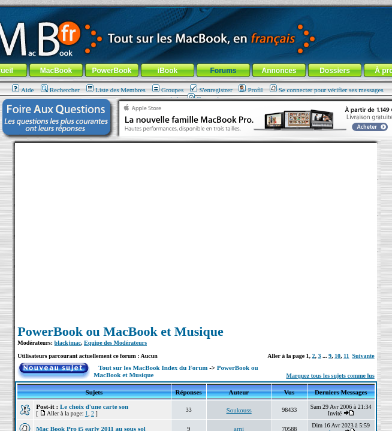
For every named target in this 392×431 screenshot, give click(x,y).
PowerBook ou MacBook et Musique (120, 331)
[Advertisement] (196, 227)
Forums (223, 70)
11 (346, 356)
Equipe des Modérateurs (115, 342)
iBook (167, 70)
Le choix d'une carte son (94, 406)
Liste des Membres (116, 89)
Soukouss (239, 410)
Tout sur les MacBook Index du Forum (152, 367)
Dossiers (334, 70)
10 (337, 356)
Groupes (167, 89)
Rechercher (60, 89)
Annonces (278, 70)
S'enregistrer (211, 89)
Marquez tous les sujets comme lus (330, 375)
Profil (251, 89)
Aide (23, 89)
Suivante (363, 356)
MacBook (56, 70)
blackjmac (68, 342)
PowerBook (111, 70)
